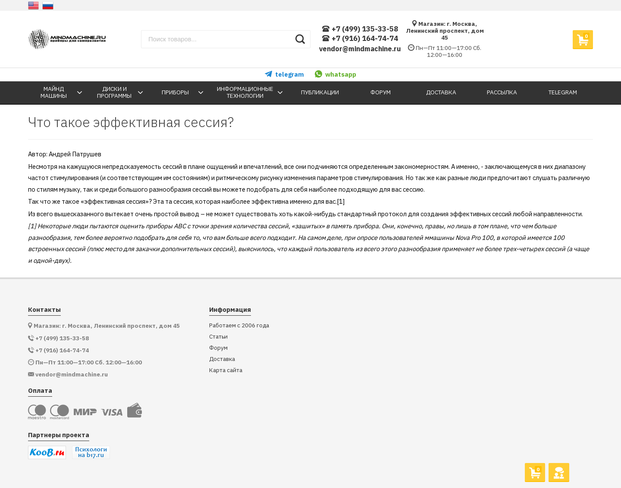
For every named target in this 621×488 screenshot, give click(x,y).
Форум (218, 348)
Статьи (218, 336)
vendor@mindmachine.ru (360, 49)
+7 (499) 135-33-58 (360, 29)
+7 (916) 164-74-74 (360, 38)
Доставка (222, 359)
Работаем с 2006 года (239, 325)
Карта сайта (225, 370)
